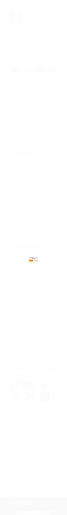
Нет (36, 260)
